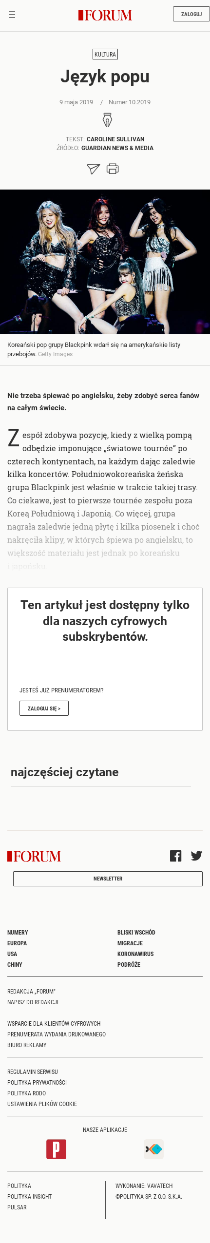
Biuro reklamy (26, 1045)
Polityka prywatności (37, 1082)
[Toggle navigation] (12, 15)
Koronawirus (135, 953)
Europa (17, 943)
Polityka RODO (26, 1093)
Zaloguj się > (44, 708)
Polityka (19, 1185)
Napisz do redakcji (32, 1002)
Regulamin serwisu (32, 1071)
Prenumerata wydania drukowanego (56, 1034)
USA (12, 953)
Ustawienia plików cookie (42, 1104)
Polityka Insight (29, 1196)
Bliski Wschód (136, 932)
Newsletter (108, 878)
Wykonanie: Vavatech (143, 1185)
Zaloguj (191, 14)
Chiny (14, 964)
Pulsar (16, 1207)
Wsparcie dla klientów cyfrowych (53, 1023)
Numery (17, 932)
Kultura (105, 54)
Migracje (130, 943)
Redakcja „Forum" (31, 991)
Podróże (128, 964)
